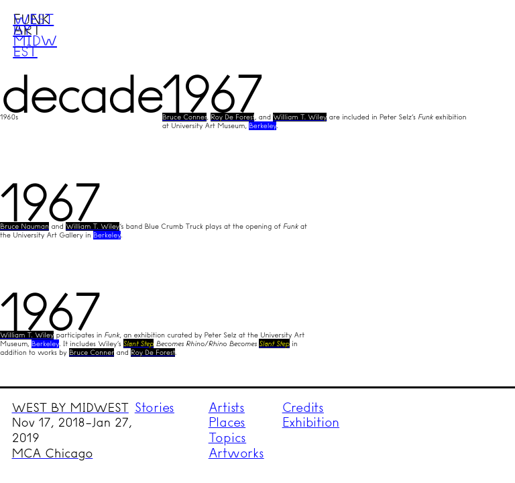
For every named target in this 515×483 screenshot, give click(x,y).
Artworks (236, 453)
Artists (227, 407)
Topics (228, 437)
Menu (479, 36)
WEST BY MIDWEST (70, 407)
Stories (154, 407)
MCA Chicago (52, 453)
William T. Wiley (300, 117)
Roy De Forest (232, 117)
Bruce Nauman (24, 226)
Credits (303, 407)
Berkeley (262, 125)
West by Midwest (35, 34)
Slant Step (138, 343)
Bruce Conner (184, 117)
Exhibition (311, 422)
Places (227, 422)
